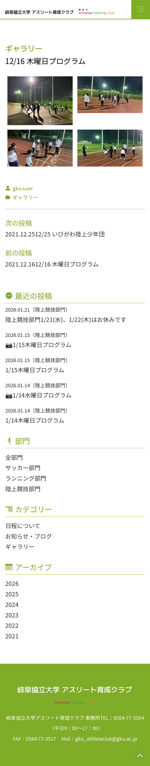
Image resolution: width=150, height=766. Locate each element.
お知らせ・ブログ (28, 536)
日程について (22, 525)
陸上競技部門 (22, 488)
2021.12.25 (20, 234)
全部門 (14, 457)
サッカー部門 (22, 467)
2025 (12, 594)
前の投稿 (18, 252)
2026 (12, 583)
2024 (12, 604)
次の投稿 (18, 223)
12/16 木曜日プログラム (67, 264)
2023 (12, 615)
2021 (12, 636)
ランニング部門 (25, 478)
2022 (12, 625)
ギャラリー (20, 546)
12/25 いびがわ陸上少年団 (70, 234)
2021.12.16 (20, 264)
